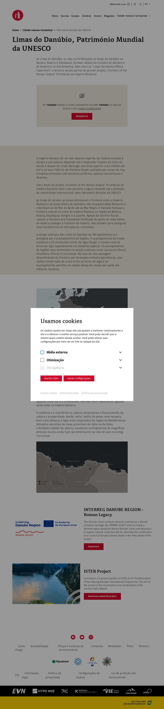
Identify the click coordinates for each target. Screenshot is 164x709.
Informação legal (69, 392)
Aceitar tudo (51, 378)
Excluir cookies (48, 392)
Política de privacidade (94, 392)
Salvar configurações (78, 378)
